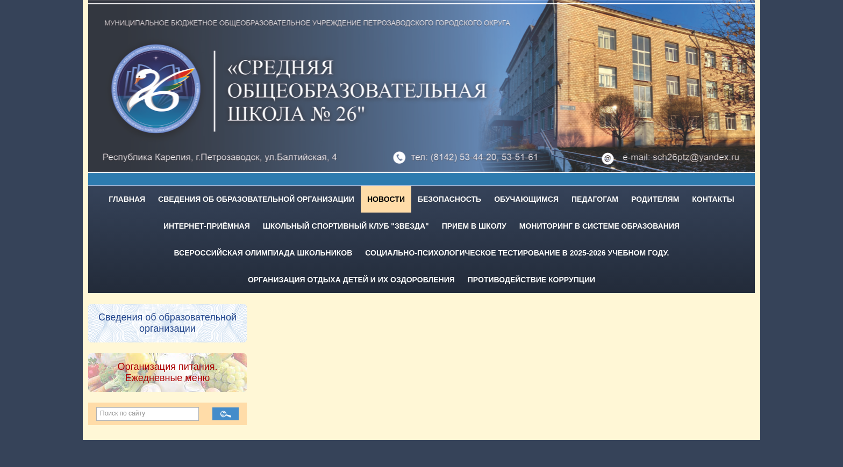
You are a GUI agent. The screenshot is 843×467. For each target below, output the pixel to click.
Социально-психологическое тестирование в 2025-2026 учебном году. (517, 253)
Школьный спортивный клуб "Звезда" (346, 226)
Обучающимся (526, 199)
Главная (127, 199)
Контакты (713, 199)
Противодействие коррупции (531, 279)
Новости (386, 199)
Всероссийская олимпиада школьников (263, 253)
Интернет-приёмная (206, 226)
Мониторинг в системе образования (599, 226)
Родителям (655, 199)
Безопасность (449, 199)
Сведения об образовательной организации (256, 199)
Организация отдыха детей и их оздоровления (351, 279)
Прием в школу (474, 226)
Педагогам (594, 199)
